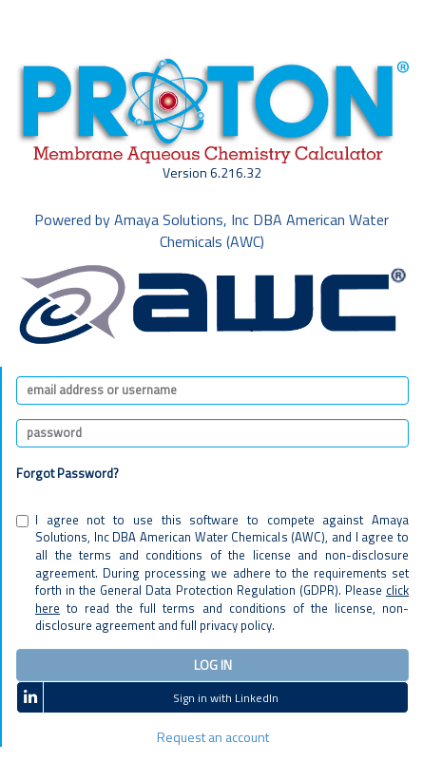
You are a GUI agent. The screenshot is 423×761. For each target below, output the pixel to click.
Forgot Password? (67, 473)
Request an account (213, 737)
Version (212, 172)
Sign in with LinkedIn (148, 697)
